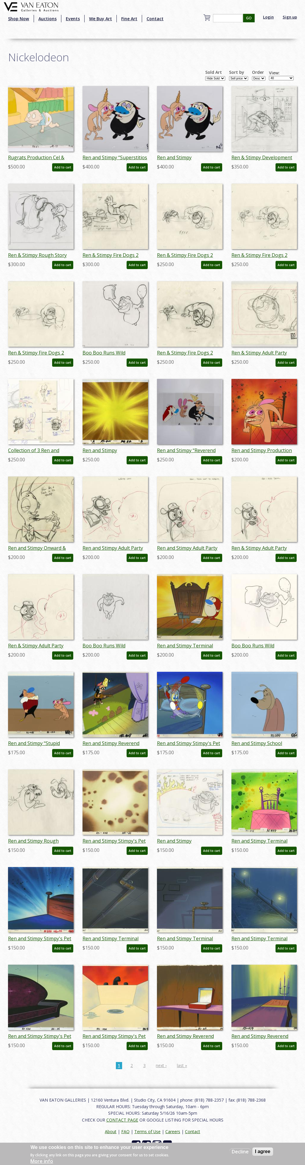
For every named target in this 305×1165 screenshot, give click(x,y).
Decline (240, 1151)
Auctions (47, 18)
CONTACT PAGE (122, 1120)
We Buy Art (100, 18)
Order (258, 72)
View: (274, 73)
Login (268, 17)
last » (182, 1065)
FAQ (125, 1131)
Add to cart (62, 167)
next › (161, 1065)
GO (249, 18)
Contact (155, 18)
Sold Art (213, 72)
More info (41, 1161)
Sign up (290, 17)
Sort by (236, 72)
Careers (172, 1131)
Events (73, 18)
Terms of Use (147, 1131)
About (110, 1131)
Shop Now (18, 18)
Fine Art (129, 18)
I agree (262, 1151)
